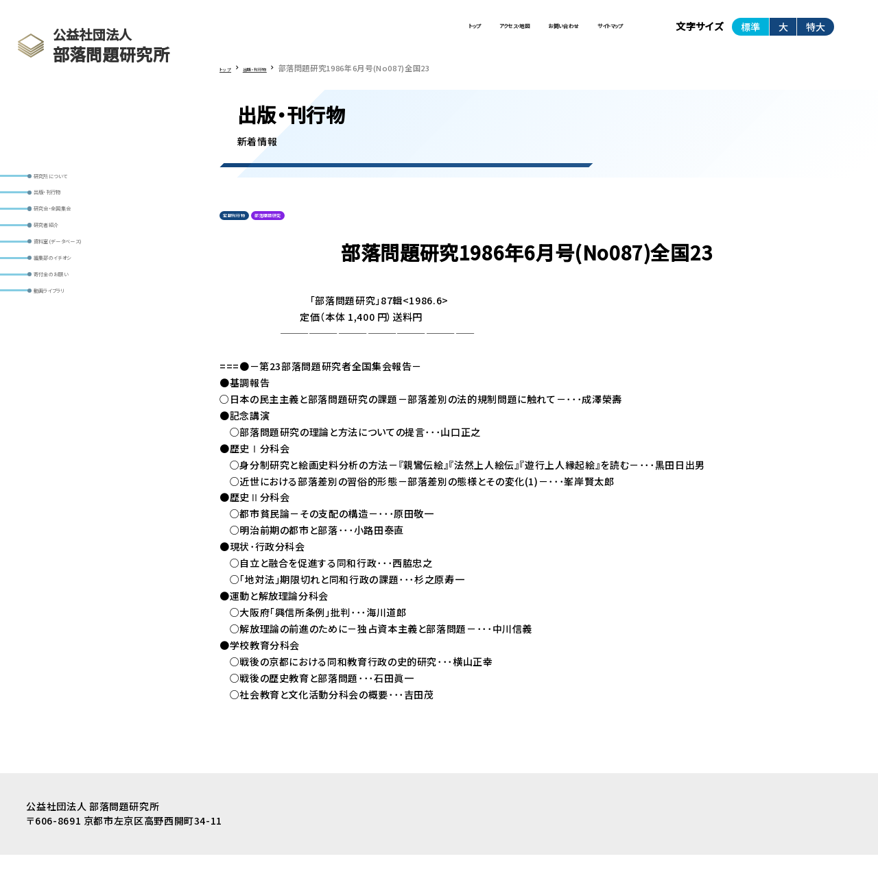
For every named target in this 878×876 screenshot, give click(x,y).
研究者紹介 (63, 262)
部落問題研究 (309, 233)
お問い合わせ (497, 33)
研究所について (71, 181)
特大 (815, 33)
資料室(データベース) (84, 288)
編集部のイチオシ (75, 316)
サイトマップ (588, 33)
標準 (750, 33)
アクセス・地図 (402, 33)
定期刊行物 (246, 233)
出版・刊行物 (65, 208)
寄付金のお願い (72, 343)
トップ (323, 33)
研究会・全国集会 (75, 235)
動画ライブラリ (69, 369)
